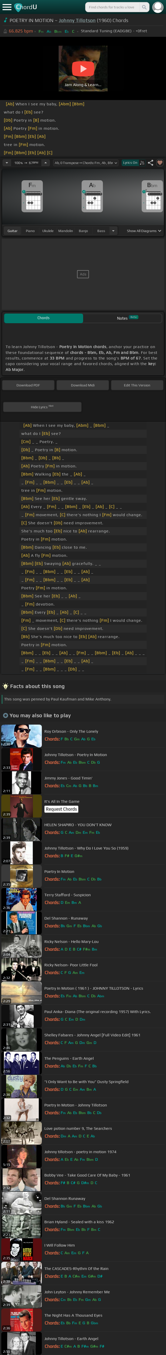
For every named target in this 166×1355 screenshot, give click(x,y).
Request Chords (61, 809)
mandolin (65, 231)
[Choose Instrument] (113, 231)
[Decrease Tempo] (7, 162)
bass (101, 231)
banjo (83, 231)
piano (30, 231)
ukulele (47, 231)
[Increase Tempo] (45, 162)
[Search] (144, 7)
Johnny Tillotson (77, 20)
